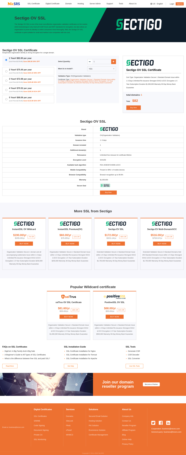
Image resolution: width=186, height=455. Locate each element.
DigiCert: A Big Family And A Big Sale (20, 351)
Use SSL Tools (134, 366)
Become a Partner (151, 384)
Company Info (127, 416)
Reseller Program (129, 425)
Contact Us (126, 421)
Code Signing (39, 425)
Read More (10, 366)
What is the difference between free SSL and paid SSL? (27, 358)
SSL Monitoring (40, 439)
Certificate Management (98, 435)
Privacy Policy (127, 444)
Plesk (68, 425)
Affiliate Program (128, 430)
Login (172, 4)
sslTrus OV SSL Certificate (69, 302)
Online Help (126, 439)
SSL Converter (134, 358)
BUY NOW (24, 244)
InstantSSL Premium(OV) (70, 229)
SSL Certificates (40, 416)
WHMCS (69, 435)
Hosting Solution (95, 421)
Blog (124, 435)
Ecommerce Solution (97, 430)
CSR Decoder (133, 355)
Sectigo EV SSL (116, 229)
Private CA (38, 435)
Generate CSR (134, 351)
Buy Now (133, 108)
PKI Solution (94, 425)
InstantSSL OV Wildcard (24, 229)
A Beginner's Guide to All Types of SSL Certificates (25, 355)
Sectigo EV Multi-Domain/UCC (162, 229)
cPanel (69, 430)
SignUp (180, 4)
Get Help (71, 366)
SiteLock (69, 421)
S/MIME (37, 421)
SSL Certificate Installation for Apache (81, 358)
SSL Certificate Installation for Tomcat (81, 355)
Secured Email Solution (98, 416)
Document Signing (41, 430)
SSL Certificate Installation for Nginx (81, 351)
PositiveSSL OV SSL (115, 302)
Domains (69, 416)
